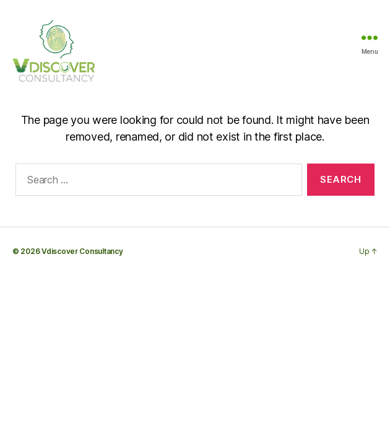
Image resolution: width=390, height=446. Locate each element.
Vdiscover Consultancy (82, 251)
